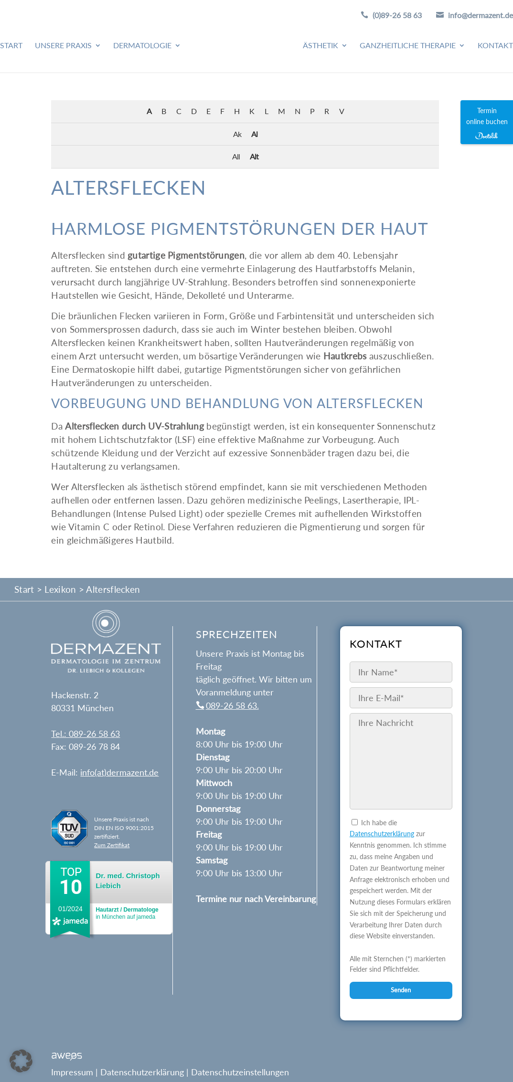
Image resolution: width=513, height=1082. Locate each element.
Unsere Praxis (63, 46)
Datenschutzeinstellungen (240, 1072)
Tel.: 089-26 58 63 (85, 733)
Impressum (72, 1072)
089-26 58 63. (232, 705)
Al (254, 133)
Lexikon (60, 589)
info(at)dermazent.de (119, 772)
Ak (237, 133)
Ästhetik (320, 46)
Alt (254, 156)
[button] (21, 1061)
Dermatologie (142, 46)
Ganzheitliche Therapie (408, 46)
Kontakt (495, 46)
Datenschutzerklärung (382, 834)
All (236, 156)
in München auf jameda (127, 913)
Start (11, 46)
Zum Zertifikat (111, 845)
